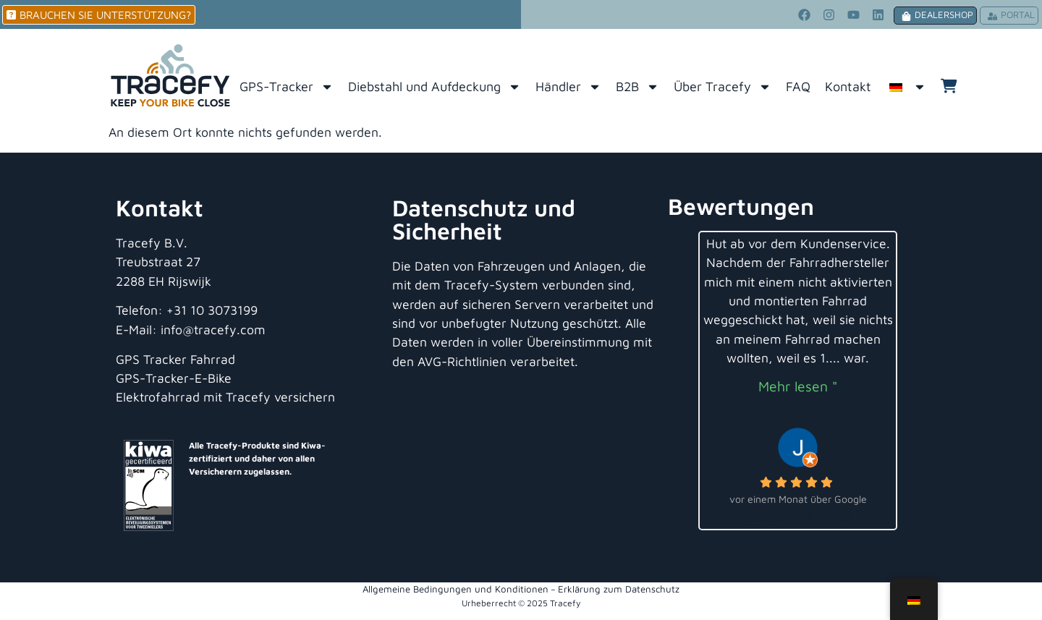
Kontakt (848, 86)
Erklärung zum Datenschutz (618, 589)
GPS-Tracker (287, 87)
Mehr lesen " (797, 386)
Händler (568, 87)
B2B (637, 87)
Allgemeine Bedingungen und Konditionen (455, 589)
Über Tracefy (722, 87)
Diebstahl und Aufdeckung (434, 87)
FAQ (798, 86)
